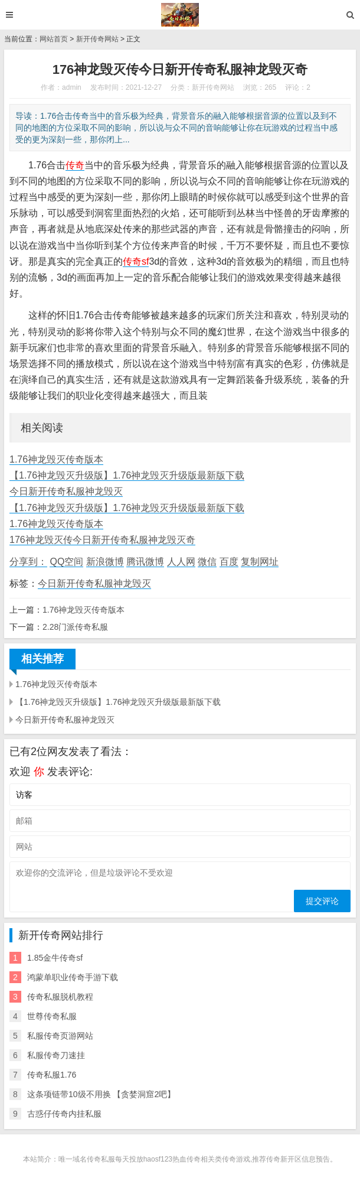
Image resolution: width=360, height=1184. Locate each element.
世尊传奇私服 (52, 1016)
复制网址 (260, 562)
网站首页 (54, 39)
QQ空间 (66, 562)
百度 (229, 562)
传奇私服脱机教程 (60, 996)
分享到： (28, 562)
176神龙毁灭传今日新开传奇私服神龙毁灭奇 (102, 540)
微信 (207, 562)
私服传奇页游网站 (60, 1035)
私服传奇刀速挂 (56, 1055)
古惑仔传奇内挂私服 (64, 1113)
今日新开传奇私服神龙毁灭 (66, 491)
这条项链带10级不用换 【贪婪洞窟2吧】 (101, 1094)
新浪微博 (105, 562)
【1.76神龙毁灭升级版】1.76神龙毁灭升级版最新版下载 (126, 475)
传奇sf (136, 261)
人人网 (181, 562)
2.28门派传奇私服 (75, 627)
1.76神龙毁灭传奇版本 (56, 459)
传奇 (75, 165)
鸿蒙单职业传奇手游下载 (72, 977)
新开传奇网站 (97, 39)
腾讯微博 (145, 562)
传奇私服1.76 (51, 1074)
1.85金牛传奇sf (55, 957)
